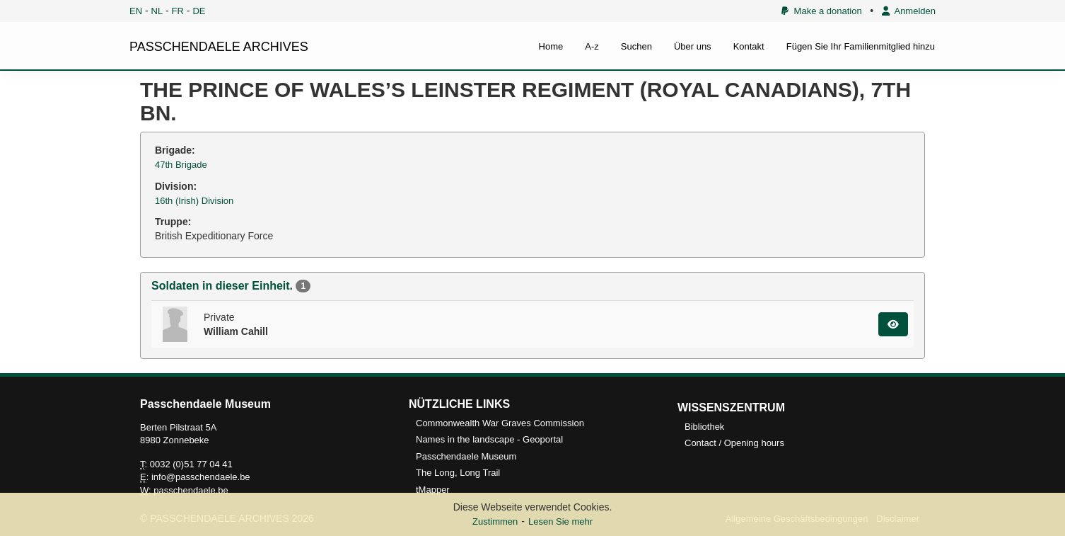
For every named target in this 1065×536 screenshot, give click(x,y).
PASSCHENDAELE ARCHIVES (218, 47)
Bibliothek (704, 426)
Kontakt (748, 46)
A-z (592, 46)
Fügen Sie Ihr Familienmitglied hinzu (860, 46)
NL (157, 11)
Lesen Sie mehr (560, 521)
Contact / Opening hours (734, 443)
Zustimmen (495, 521)
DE (198, 11)
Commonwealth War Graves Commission (500, 423)
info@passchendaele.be (200, 477)
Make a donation (821, 11)
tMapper (433, 489)
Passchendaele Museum (466, 456)
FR (178, 11)
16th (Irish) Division (194, 200)
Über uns (692, 46)
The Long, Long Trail (458, 472)
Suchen (636, 46)
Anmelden (909, 11)
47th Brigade (181, 164)
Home (551, 46)
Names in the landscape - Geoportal (489, 439)
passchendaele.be (190, 490)
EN (135, 11)
